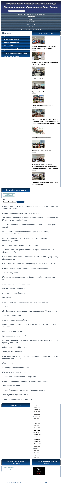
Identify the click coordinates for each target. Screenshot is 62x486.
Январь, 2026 (37, 405)
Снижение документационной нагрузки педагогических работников (15, 55)
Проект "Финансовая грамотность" (15, 48)
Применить (20, 201)
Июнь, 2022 (36, 450)
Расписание (31, 21)
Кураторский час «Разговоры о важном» (44, 91)
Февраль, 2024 (37, 427)
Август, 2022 (37, 446)
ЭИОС (31, 26)
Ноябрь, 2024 (37, 414)
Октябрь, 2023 (37, 434)
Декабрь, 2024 (37, 411)
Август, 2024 (37, 416)
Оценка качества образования (31, 29)
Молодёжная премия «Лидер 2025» (42, 150)
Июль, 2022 (36, 448)
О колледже (7, 37)
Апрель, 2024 (37, 423)
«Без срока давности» (38, 78)
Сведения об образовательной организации (31, 14)
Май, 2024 (36, 420)
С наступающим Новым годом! (41, 137)
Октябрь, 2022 (37, 441)
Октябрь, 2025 (37, 407)
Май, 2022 (36, 452)
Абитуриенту (31, 17)
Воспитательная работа (11, 42)
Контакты (31, 19)
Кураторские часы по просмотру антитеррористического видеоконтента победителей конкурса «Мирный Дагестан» (45, 166)
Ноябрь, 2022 (37, 439)
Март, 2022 (36, 457)
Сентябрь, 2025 (37, 409)
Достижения (31, 24)
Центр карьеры (8, 45)
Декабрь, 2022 (37, 436)
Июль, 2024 (36, 418)
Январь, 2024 (37, 430)
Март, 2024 (36, 425)
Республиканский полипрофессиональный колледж (31, 3)
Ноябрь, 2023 (37, 432)
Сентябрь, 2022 (37, 443)
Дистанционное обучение (11, 39)
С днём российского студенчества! (42, 105)
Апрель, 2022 (37, 455)
